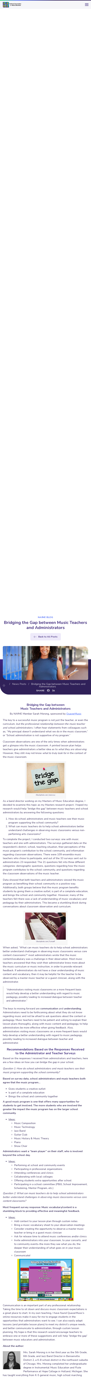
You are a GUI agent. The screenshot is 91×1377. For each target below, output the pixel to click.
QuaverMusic (73, 713)
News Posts (19, 684)
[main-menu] (86, 5)
